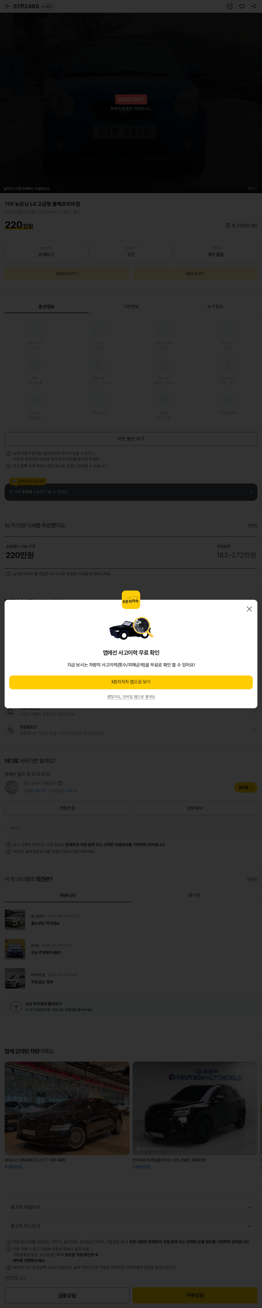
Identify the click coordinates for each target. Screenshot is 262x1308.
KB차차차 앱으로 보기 (131, 682)
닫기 (249, 609)
